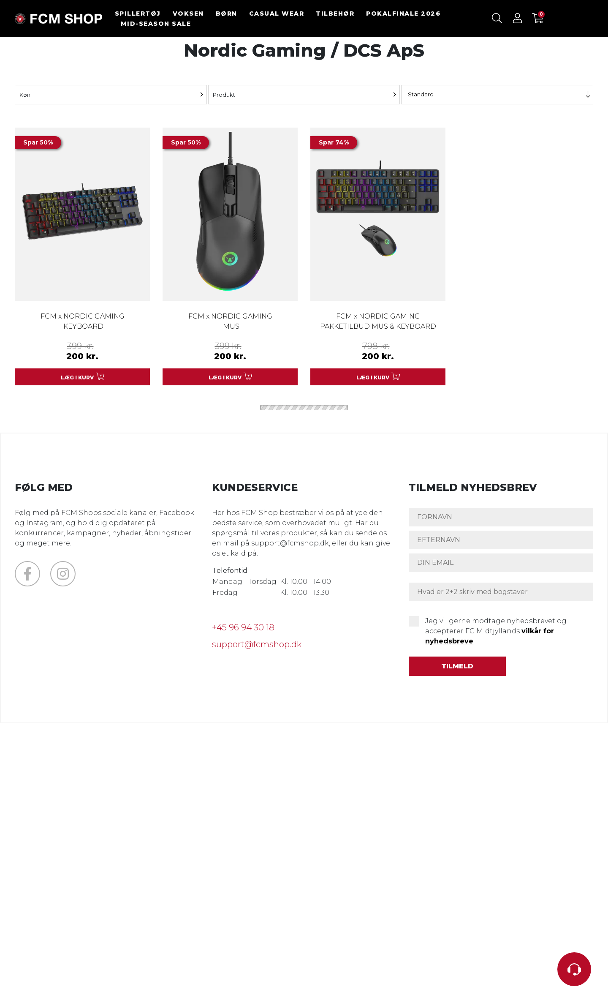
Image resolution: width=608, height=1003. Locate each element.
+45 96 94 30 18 (243, 627)
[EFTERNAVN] (501, 540)
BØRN (226, 13)
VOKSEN (188, 13)
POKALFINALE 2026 (403, 13)
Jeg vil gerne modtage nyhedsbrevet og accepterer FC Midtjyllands (496, 631)
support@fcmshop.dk (256, 644)
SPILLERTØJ (138, 13)
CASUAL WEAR (276, 13)
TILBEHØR (335, 13)
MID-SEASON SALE (156, 23)
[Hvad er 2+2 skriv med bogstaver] (501, 592)
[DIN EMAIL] (501, 562)
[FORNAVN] (501, 517)
